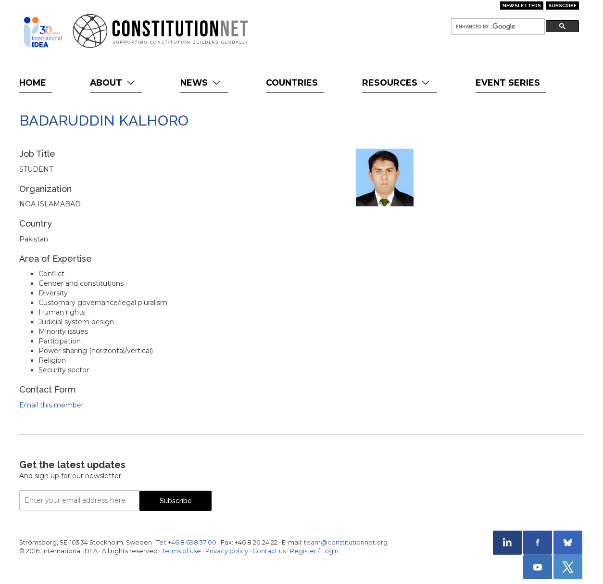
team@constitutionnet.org (346, 542)
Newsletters (521, 5)
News (201, 82)
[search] (497, 26)
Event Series (508, 82)
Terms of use (181, 551)
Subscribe (562, 5)
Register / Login (314, 551)
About (113, 82)
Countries (292, 82)
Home (32, 82)
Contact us (269, 551)
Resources (397, 82)
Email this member (51, 405)
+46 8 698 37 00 (192, 542)
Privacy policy (226, 551)
